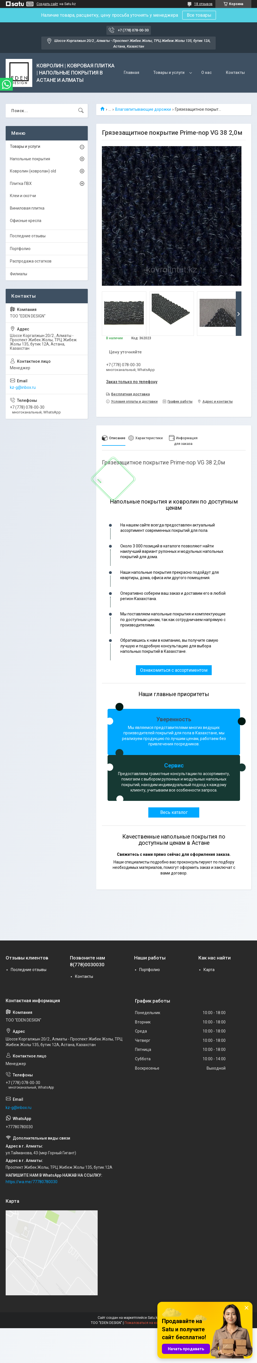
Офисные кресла (25, 220)
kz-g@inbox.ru (23, 387)
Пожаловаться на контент (145, 1323)
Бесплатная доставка (130, 394)
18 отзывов (203, 4)
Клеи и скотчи (23, 195)
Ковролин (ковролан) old (33, 171)
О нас (206, 72)
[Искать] (81, 111)
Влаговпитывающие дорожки (143, 109)
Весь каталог (174, 812)
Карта (209, 969)
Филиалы (18, 274)
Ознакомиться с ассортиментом (173, 670)
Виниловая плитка (27, 208)
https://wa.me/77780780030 (31, 1181)
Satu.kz (153, 1318)
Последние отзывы (28, 236)
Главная (131, 72)
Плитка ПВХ (21, 183)
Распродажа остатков (31, 261)
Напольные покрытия (30, 159)
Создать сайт (47, 4)
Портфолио (20, 248)
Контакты (235, 72)
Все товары (199, 15)
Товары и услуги (169, 72)
